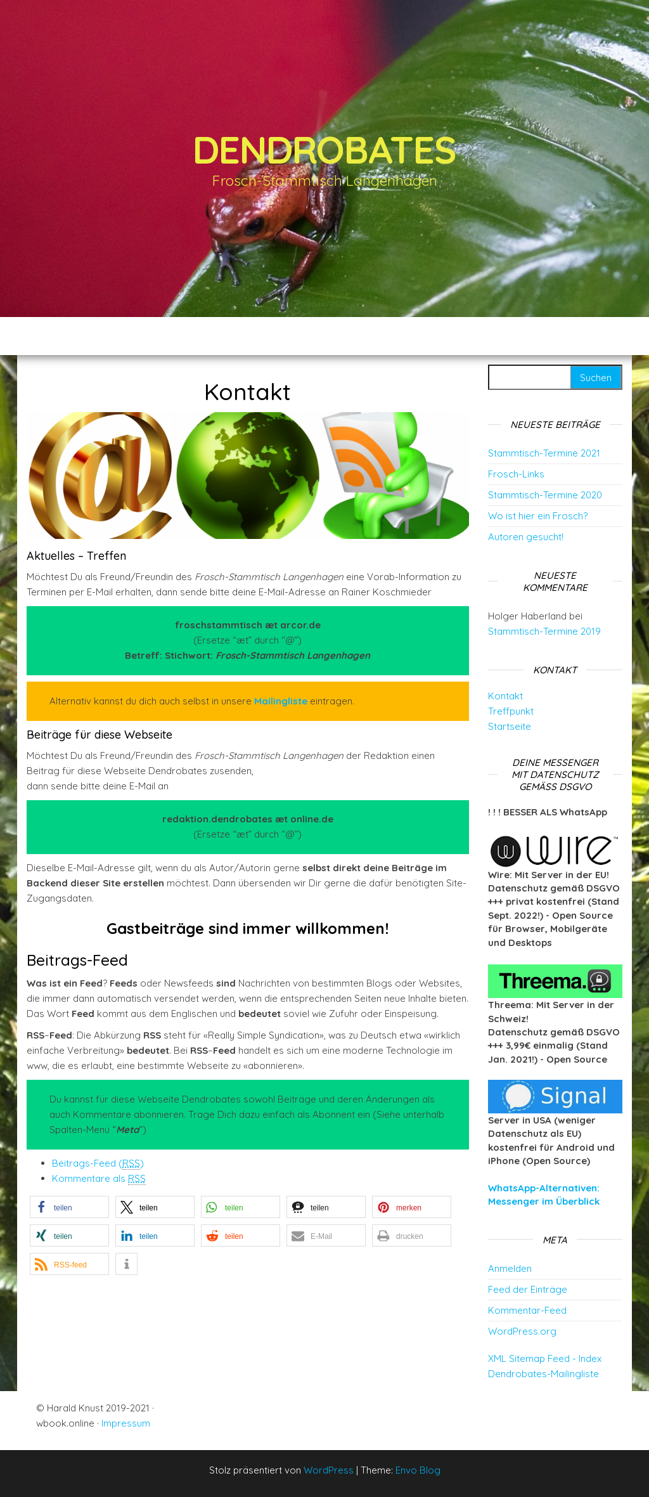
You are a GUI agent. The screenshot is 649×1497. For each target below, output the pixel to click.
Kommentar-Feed (527, 1310)
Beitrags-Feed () (98, 1163)
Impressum (125, 1423)
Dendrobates (324, 149)
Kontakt (505, 696)
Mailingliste (280, 701)
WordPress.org (522, 1331)
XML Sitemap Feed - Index (544, 1358)
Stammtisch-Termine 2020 (545, 495)
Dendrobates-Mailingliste (543, 1374)
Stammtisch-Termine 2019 (544, 631)
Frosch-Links (516, 474)
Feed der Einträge (527, 1289)
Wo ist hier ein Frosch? (538, 516)
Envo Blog (417, 1470)
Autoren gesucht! (525, 537)
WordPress (329, 1470)
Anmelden (510, 1268)
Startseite (509, 726)
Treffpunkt (511, 711)
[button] (69, 1207)
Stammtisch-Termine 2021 (544, 453)
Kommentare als (99, 1178)
